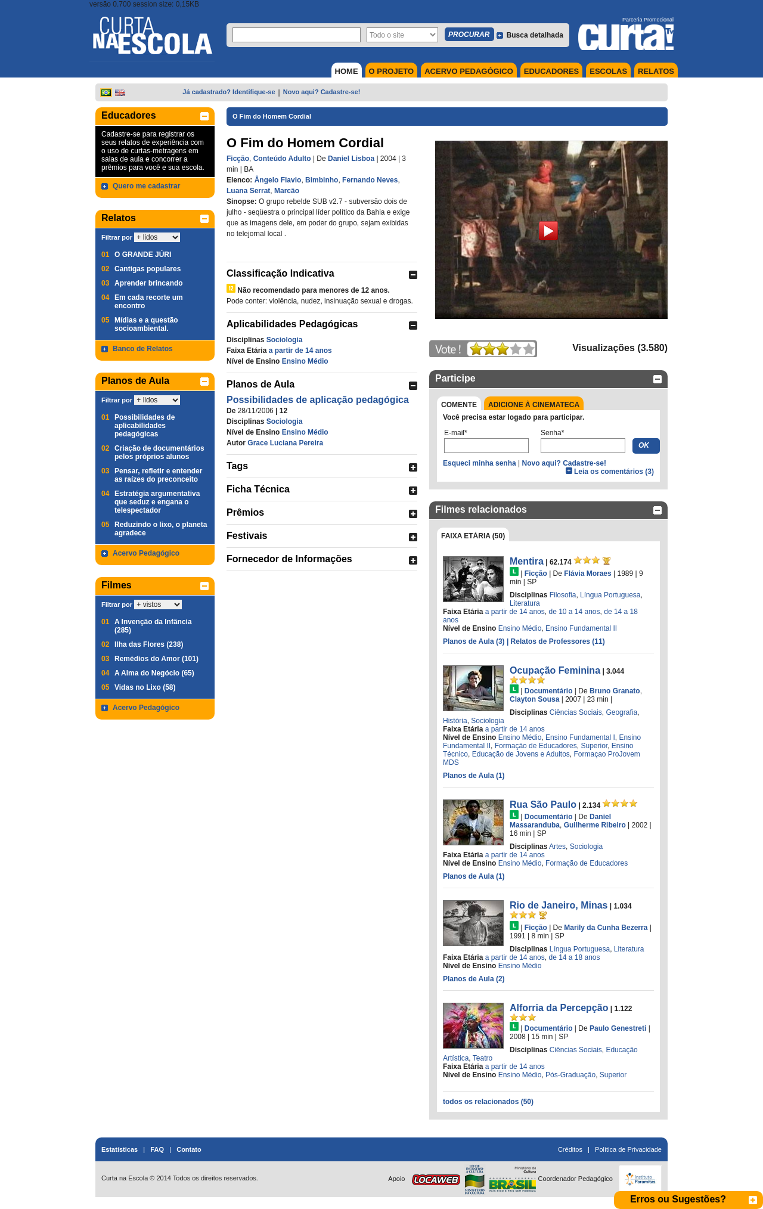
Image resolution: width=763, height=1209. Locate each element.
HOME (346, 71)
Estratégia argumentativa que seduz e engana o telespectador (157, 501)
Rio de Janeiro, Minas (558, 905)
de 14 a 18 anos (574, 957)
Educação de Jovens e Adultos (521, 754)
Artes (557, 846)
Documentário (549, 691)
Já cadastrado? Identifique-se (228, 91)
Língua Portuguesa (610, 595)
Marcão (286, 191)
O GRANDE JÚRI (142, 254)
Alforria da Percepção (559, 1008)
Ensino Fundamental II (581, 628)
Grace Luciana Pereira (285, 443)
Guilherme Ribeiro (595, 825)
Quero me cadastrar (146, 186)
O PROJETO (391, 71)
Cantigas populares (147, 269)
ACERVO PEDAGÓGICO (468, 71)
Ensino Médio (305, 361)
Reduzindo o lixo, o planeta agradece (160, 528)
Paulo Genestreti (618, 1028)
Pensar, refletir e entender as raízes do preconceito (158, 475)
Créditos (570, 1149)
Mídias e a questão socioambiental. (146, 324)
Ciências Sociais (576, 712)
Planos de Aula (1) (474, 775)
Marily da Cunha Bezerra (605, 927)
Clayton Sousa (534, 699)
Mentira (527, 561)
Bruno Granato (615, 691)
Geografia (621, 712)
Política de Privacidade (628, 1149)
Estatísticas (119, 1149)
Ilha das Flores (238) (148, 644)
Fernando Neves (370, 180)
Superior (594, 746)
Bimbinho (321, 180)
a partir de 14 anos (300, 350)
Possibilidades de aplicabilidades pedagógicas (144, 425)
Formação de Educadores (536, 746)
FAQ (157, 1149)
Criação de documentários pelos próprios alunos (159, 452)
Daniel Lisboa (351, 158)
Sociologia (284, 340)
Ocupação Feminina (555, 670)
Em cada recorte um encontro (148, 301)
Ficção (238, 158)
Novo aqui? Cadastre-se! (322, 91)
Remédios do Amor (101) (156, 659)
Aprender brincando (148, 283)
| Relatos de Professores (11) (556, 641)
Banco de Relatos (143, 349)
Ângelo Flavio (278, 180)
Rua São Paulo (543, 804)
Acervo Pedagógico (146, 553)
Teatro (482, 1058)
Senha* (552, 433)
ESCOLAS (608, 71)
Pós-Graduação (570, 1075)
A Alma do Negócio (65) (154, 673)
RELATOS (656, 71)
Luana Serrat (248, 191)
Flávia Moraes (587, 573)
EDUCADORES (551, 71)
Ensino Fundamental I (580, 737)
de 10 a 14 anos (574, 611)
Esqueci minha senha (479, 463)
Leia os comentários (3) (614, 471)
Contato (188, 1149)
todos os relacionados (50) (488, 1102)
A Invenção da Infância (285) (153, 626)
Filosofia (563, 595)
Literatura (525, 603)
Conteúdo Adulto (282, 158)
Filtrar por (116, 237)
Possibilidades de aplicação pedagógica (318, 400)
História (455, 721)
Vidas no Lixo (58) (144, 687)
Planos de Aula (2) (474, 979)
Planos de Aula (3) (475, 641)
